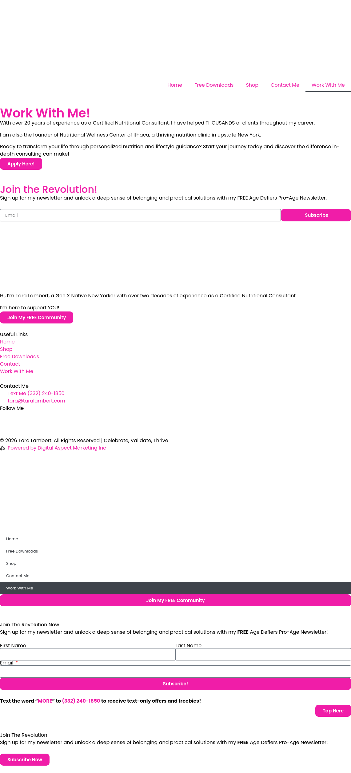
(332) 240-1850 (81, 700)
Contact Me (285, 85)
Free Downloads (213, 85)
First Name (13, 645)
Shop (252, 85)
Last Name (189, 645)
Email (7, 662)
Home (174, 85)
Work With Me (328, 85)
